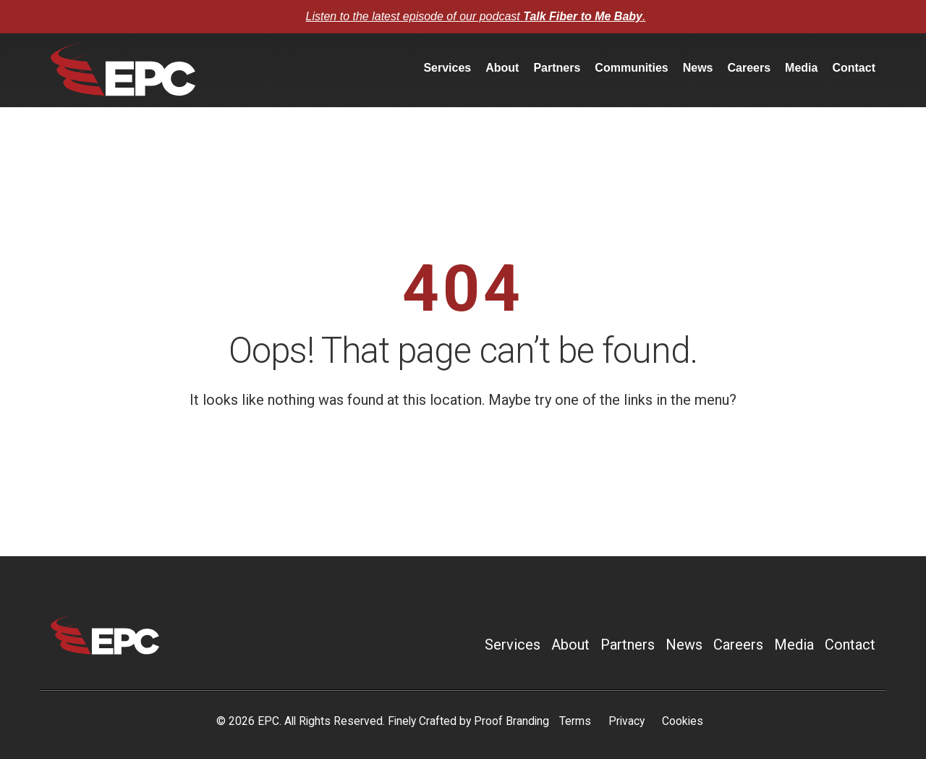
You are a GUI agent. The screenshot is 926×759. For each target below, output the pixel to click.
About (502, 68)
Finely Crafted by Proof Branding (468, 721)
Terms (575, 721)
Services (447, 68)
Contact (853, 68)
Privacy (626, 721)
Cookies (682, 721)
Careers (748, 68)
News (698, 68)
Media (801, 68)
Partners (556, 68)
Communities (631, 68)
